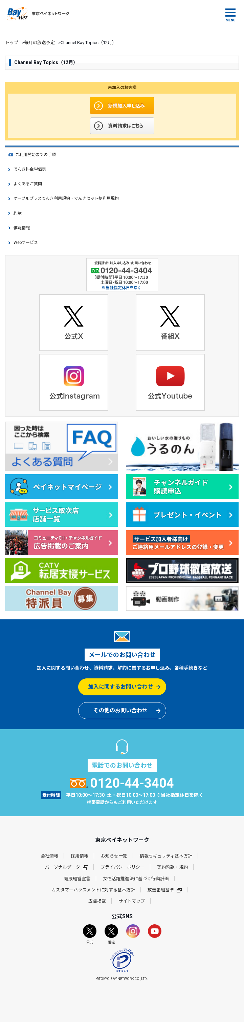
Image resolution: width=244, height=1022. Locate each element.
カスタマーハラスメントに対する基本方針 (93, 889)
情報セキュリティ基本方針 (166, 856)
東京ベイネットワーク (38, 13)
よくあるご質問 (28, 183)
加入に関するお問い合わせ (120, 686)
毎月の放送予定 (39, 42)
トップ (11, 42)
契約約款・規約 (172, 867)
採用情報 (79, 856)
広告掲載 (97, 901)
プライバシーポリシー (123, 867)
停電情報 (22, 228)
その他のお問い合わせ (120, 710)
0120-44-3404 (122, 783)
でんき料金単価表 (30, 169)
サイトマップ (131, 901)
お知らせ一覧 (114, 856)
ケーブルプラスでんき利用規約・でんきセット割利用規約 (66, 198)
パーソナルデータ (66, 867)
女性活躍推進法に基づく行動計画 (136, 878)
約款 (18, 213)
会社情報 (49, 856)
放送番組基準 (165, 889)
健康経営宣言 (77, 878)
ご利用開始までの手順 (35, 154)
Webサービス (26, 242)
